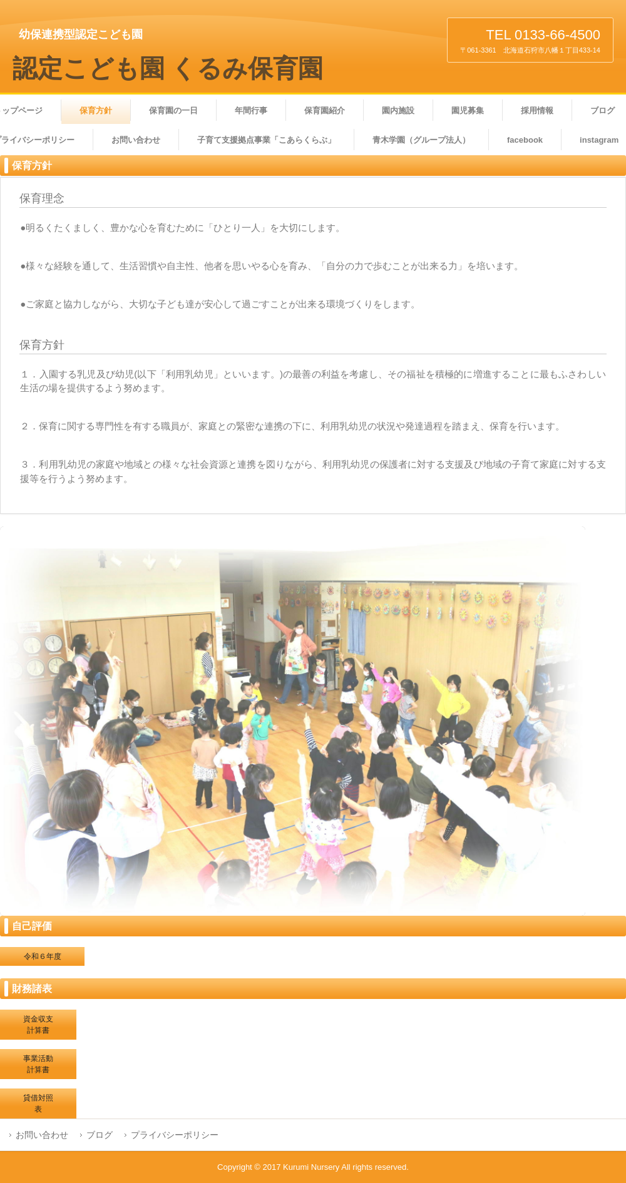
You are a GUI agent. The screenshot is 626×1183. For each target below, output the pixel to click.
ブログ (99, 1135)
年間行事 (251, 110)
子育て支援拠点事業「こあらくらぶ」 (266, 140)
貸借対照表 (38, 1103)
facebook (525, 140)
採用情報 (537, 110)
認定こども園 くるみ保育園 (168, 68)
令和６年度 (42, 956)
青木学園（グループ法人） (421, 140)
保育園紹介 (324, 110)
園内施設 (398, 110)
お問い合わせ (135, 140)
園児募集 (467, 110)
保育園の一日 (173, 110)
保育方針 (96, 110)
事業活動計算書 (38, 1064)
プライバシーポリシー (174, 1135)
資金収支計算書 (38, 1025)
